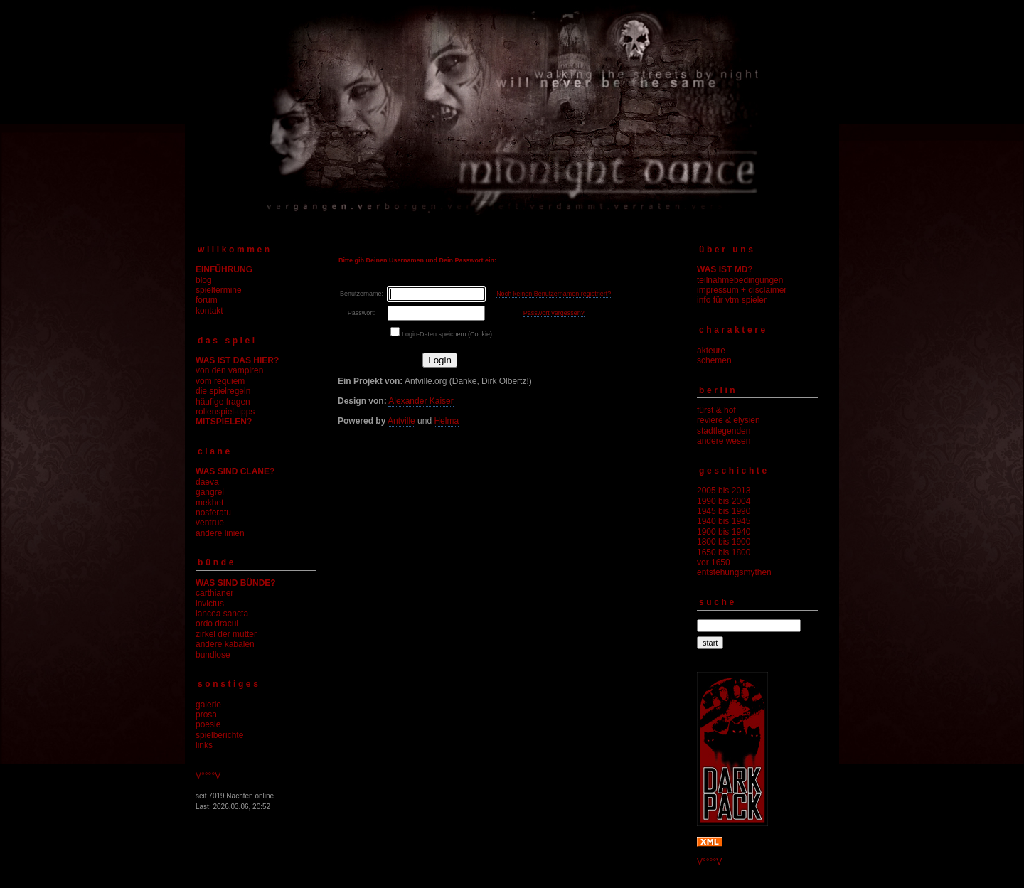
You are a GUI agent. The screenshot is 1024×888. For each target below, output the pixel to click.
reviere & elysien (728, 420)
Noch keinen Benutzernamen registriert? (553, 293)
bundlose (213, 655)
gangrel (210, 492)
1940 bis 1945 (723, 521)
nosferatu (213, 513)
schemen (714, 360)
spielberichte (219, 735)
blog (204, 280)
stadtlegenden (723, 431)
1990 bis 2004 (723, 501)
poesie (208, 724)
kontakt (209, 311)
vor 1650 (713, 562)
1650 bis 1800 (723, 552)
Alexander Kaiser (420, 401)
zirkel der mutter (226, 634)
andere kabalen (225, 644)
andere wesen (723, 441)
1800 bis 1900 (723, 542)
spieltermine (219, 290)
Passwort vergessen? (554, 312)
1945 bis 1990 (723, 511)
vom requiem (220, 381)
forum (207, 300)
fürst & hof (716, 410)
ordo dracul (217, 623)
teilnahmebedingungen (740, 280)
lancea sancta (222, 614)
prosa (206, 715)
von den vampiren (229, 370)
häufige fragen (223, 402)
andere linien (220, 533)
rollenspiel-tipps (225, 412)
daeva (207, 482)
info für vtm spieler (732, 300)
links (204, 745)
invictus (210, 604)
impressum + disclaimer (741, 290)
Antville (401, 421)
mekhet (209, 503)
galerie (208, 705)
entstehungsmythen (734, 572)
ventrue (210, 523)
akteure (711, 350)
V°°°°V (208, 776)
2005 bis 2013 (723, 491)
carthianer (214, 593)
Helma (446, 421)
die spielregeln (223, 391)
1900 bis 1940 (723, 532)
